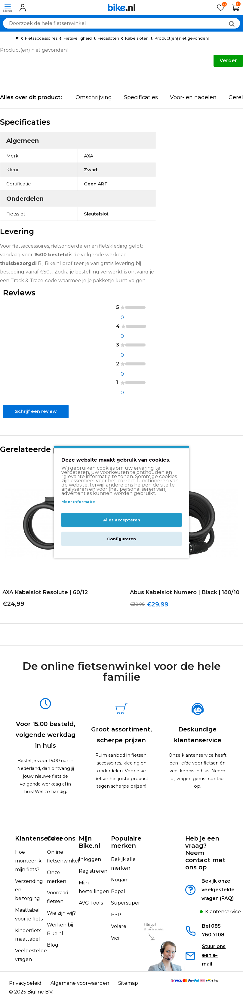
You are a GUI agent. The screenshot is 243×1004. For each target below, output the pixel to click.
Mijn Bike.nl (89, 842)
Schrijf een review (34, 419)
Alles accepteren (121, 519)
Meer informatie (78, 502)
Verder (228, 60)
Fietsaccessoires (41, 38)
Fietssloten (108, 38)
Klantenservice (39, 838)
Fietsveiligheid (77, 38)
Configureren (121, 538)
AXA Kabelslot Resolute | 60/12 (42, 603)
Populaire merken (126, 842)
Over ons (61, 838)
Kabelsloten (137, 38)
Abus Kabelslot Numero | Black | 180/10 (182, 603)
